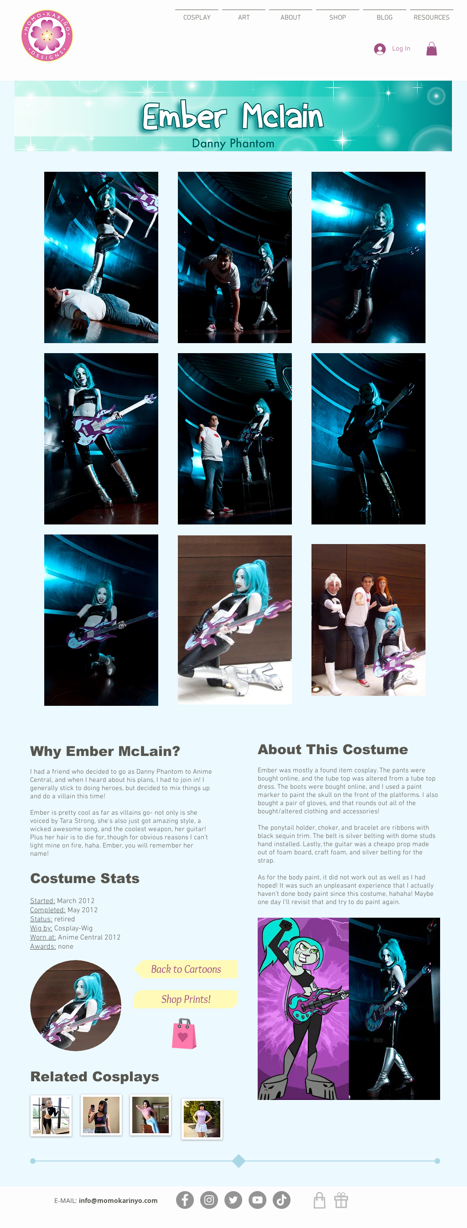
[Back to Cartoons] (186, 969)
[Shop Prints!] (186, 999)
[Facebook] (185, 1200)
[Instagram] (209, 1200)
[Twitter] (233, 1200)
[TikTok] (282, 1200)
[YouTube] (257, 1200)
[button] (431, 49)
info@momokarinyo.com (118, 1200)
